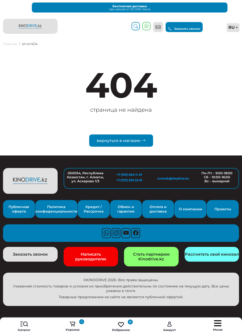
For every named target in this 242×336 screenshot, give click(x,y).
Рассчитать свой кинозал (212, 254)
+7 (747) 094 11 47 (129, 175)
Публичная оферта (19, 209)
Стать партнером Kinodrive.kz (151, 256)
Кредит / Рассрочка (93, 209)
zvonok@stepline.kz (173, 178)
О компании (190, 209)
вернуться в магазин (121, 140)
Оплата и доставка (158, 209)
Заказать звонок (184, 29)
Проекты (222, 209)
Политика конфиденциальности (56, 209)
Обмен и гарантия (126, 209)
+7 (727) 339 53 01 (129, 180)
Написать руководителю (90, 256)
